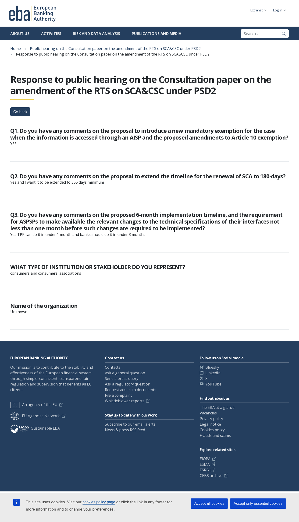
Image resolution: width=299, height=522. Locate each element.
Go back (20, 111)
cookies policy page (98, 502)
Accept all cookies (209, 503)
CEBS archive (211, 475)
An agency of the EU (33, 404)
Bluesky (212, 367)
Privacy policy (211, 418)
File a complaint (118, 395)
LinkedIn (213, 372)
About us (19, 33)
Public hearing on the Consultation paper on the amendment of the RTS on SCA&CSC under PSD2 (115, 48)
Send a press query (121, 378)
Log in (277, 10)
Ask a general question (125, 372)
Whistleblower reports (124, 400)
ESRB (204, 470)
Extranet (256, 10)
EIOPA (205, 458)
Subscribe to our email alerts (130, 424)
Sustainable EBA (35, 428)
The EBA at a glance (217, 407)
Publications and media (156, 33)
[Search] (284, 33)
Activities (51, 33)
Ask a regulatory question (127, 384)
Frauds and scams (215, 435)
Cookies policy (212, 429)
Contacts (112, 367)
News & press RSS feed (125, 429)
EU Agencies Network (35, 415)
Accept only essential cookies (258, 503)
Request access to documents (130, 389)
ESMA (205, 464)
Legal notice (210, 424)
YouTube (213, 384)
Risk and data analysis (96, 33)
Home (15, 48)
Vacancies (208, 413)
